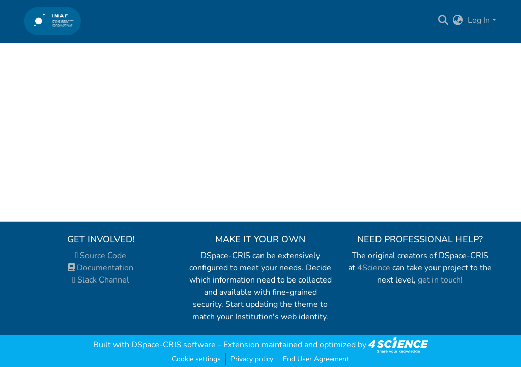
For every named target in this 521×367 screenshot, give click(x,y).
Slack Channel (100, 280)
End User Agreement (316, 359)
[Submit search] (443, 20)
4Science (373, 267)
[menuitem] (458, 20)
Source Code (101, 255)
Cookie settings (196, 359)
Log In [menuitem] (479, 20)
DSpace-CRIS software (173, 344)
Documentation (100, 267)
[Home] (52, 20)
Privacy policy (251, 359)
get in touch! (440, 280)
